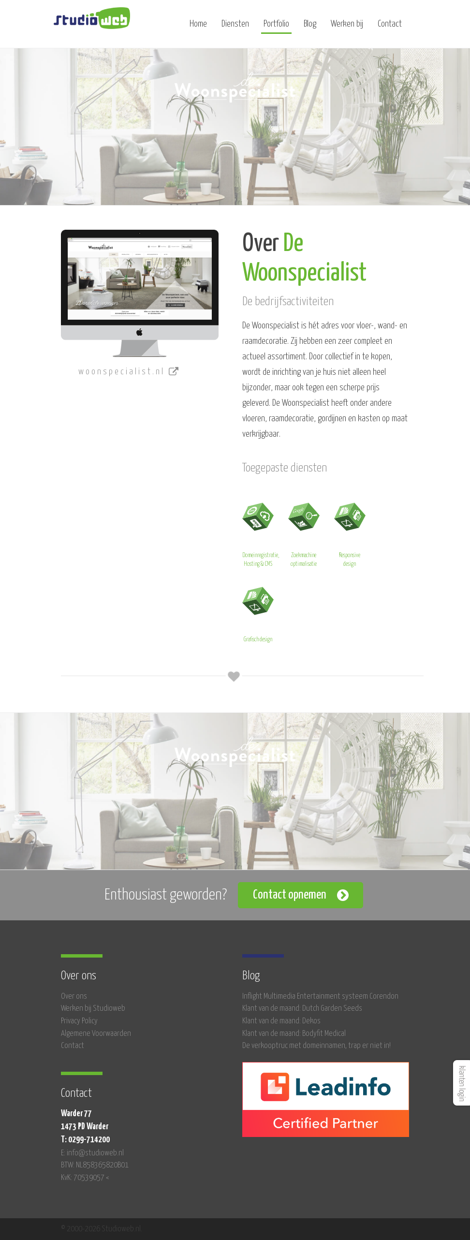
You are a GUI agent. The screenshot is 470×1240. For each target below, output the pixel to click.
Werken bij (347, 27)
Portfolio (276, 27)
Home (198, 27)
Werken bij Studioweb (93, 1008)
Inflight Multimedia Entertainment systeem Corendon (320, 996)
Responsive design (350, 533)
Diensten (235, 27)
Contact (390, 27)
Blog (310, 27)
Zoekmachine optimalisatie (304, 533)
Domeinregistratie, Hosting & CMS (260, 533)
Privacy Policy (79, 1021)
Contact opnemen (289, 894)
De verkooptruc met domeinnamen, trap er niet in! (316, 1046)
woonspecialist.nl (129, 372)
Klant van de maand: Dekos (281, 1021)
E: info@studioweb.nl (92, 1153)
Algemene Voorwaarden (96, 1034)
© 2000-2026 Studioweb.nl (101, 1229)
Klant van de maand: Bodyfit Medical (294, 1034)
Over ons (74, 996)
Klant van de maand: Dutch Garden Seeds (302, 1008)
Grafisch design (258, 613)
